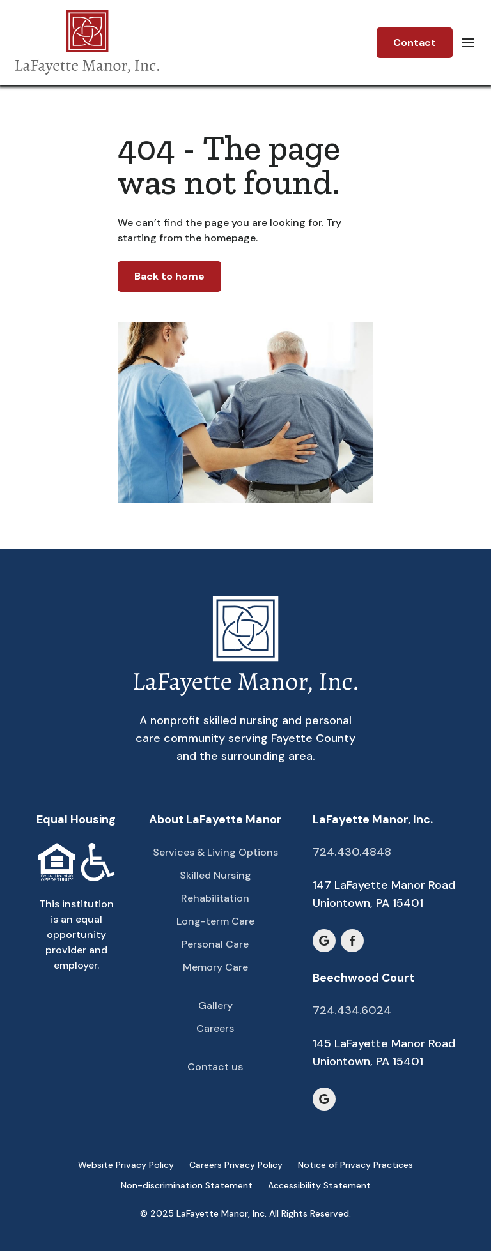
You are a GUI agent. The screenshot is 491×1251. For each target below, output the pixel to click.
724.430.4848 (352, 852)
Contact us (215, 1066)
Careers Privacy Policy (236, 1165)
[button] (468, 42)
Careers (215, 1028)
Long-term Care (215, 921)
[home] (87, 42)
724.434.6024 (352, 1010)
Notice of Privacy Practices (355, 1165)
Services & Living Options (215, 852)
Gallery (215, 1005)
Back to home (169, 276)
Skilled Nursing (215, 875)
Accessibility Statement (319, 1185)
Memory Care (215, 967)
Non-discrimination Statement (187, 1185)
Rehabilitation (215, 898)
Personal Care (215, 944)
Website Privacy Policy (126, 1165)
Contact (414, 42)
